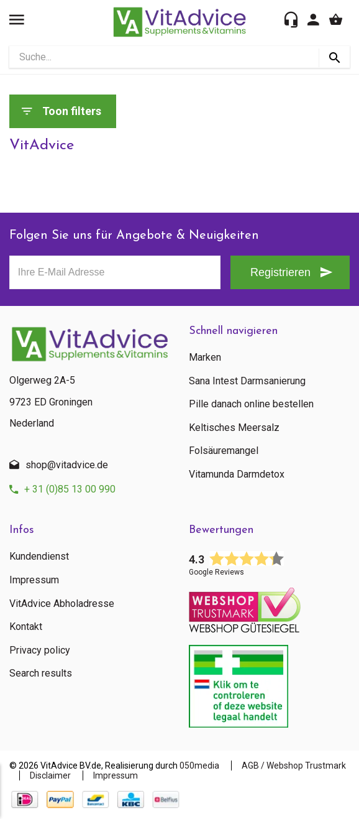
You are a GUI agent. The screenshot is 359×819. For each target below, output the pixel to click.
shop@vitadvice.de (66, 465)
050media (199, 765)
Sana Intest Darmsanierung (247, 381)
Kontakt (25, 626)
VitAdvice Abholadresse (61, 603)
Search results (40, 673)
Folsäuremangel (223, 450)
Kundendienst (39, 556)
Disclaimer (50, 775)
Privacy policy (39, 650)
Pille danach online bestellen (251, 404)
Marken (205, 357)
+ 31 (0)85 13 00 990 (70, 489)
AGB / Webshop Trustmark (294, 765)
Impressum (34, 580)
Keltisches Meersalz (234, 427)
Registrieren (280, 272)
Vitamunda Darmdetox (236, 474)
